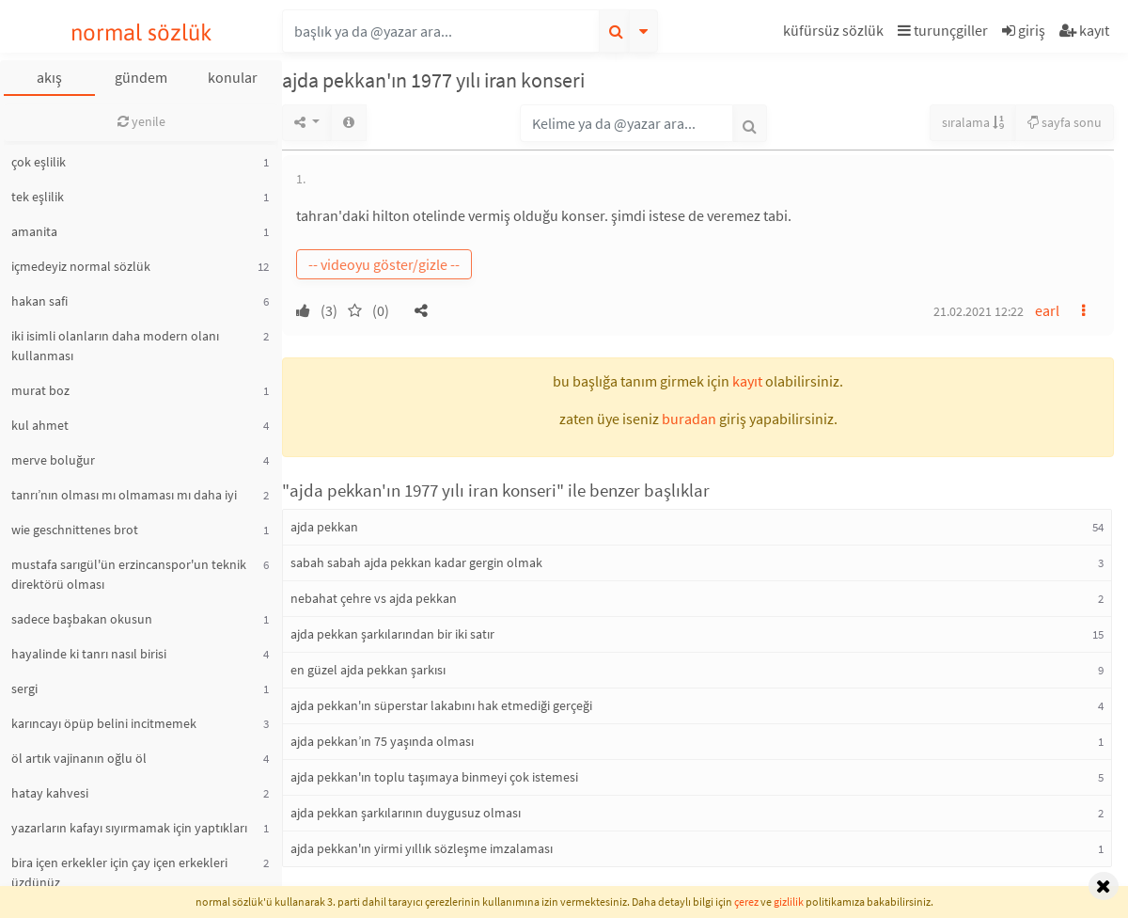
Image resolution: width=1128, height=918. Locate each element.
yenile (141, 121)
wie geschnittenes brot (74, 529)
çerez (746, 901)
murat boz (40, 390)
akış (49, 77)
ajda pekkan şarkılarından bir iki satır (392, 633)
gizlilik (789, 901)
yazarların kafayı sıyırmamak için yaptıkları (129, 827)
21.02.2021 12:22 (978, 311)
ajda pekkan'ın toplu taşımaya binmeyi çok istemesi (434, 776)
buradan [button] (689, 418)
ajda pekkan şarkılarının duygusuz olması (405, 812)
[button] (835, 33)
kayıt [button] (747, 381)
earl (1047, 310)
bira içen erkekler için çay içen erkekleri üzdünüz (119, 872)
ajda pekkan (324, 526)
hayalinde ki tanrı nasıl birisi (88, 653)
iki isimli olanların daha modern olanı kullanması (115, 345)
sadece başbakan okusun (81, 618)
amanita (34, 231)
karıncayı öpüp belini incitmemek (103, 723)
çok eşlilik (38, 161)
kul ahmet (40, 425)
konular (233, 77)
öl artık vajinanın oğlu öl (79, 758)
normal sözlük (141, 32)
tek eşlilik (37, 196)
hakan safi (39, 301)
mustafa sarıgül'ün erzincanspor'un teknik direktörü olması (128, 574)
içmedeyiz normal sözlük (80, 266)
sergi (24, 688)
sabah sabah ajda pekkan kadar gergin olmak (416, 562)
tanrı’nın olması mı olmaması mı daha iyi (124, 494)
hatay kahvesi (49, 792)
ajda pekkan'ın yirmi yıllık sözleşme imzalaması (421, 848)
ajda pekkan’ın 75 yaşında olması (382, 741)
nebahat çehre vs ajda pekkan (373, 598)
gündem (141, 77)
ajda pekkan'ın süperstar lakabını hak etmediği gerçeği (441, 705)
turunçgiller (943, 30)
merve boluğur (53, 459)
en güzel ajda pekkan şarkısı (368, 669)
